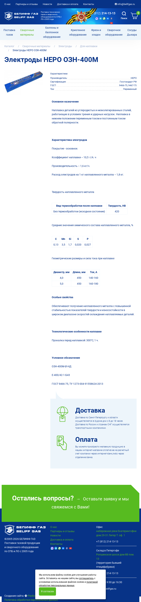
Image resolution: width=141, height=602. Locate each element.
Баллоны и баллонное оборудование (51, 32)
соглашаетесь (86, 578)
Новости (47, 4)
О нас (7, 4)
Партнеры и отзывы (27, 4)
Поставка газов (9, 32)
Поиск (124, 16)
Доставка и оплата (67, 4)
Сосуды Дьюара (132, 32)
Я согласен (47, 591)
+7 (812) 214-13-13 (107, 541)
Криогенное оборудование (77, 32)
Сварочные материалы (27, 32)
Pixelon (32, 595)
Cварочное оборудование (113, 32)
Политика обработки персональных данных (31, 599)
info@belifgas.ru (125, 4)
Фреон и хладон (96, 32)
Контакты (88, 4)
